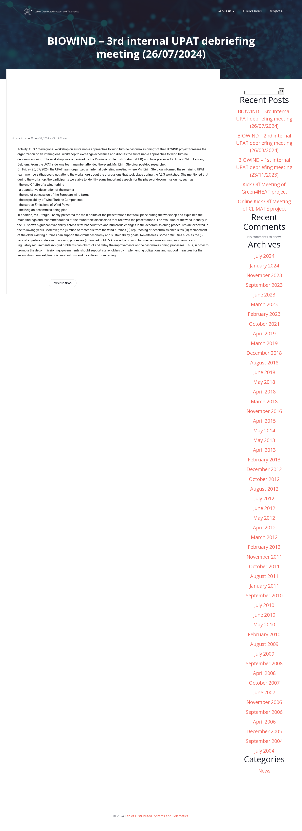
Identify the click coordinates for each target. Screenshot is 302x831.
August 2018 (264, 363)
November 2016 (264, 412)
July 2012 (264, 499)
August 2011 (264, 577)
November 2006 (264, 703)
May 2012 (264, 519)
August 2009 (264, 645)
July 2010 (264, 606)
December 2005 (264, 732)
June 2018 (264, 373)
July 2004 (264, 752)
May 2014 (264, 431)
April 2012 (264, 528)
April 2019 (264, 334)
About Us (224, 12)
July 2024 (264, 257)
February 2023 (264, 315)
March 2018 (264, 402)
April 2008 (264, 674)
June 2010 (264, 616)
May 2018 (264, 383)
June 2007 (264, 693)
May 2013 (264, 441)
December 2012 (264, 470)
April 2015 (264, 422)
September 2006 (264, 713)
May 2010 (264, 626)
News (264, 772)
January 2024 (264, 267)
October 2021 (264, 325)
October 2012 (264, 480)
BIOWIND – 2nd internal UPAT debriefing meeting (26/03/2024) (264, 144)
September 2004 (264, 742)
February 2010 (264, 635)
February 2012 (264, 548)
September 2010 (264, 596)
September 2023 (264, 286)
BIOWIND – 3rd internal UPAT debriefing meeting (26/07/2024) (264, 119)
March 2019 (264, 344)
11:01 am (59, 138)
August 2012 (264, 490)
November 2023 (264, 276)
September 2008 (264, 664)
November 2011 (264, 558)
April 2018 (264, 393)
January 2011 (264, 587)
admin (18, 138)
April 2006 (264, 723)
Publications (250, 12)
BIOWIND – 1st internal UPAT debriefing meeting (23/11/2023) (264, 168)
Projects (273, 12)
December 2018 (264, 354)
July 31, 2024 (40, 138)
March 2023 (264, 305)
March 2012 (264, 538)
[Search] (281, 92)
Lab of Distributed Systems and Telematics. (157, 818)
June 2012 (264, 509)
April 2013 (264, 451)
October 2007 (264, 684)
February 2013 (264, 460)
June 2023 (264, 296)
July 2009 (264, 655)
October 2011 (264, 567)
